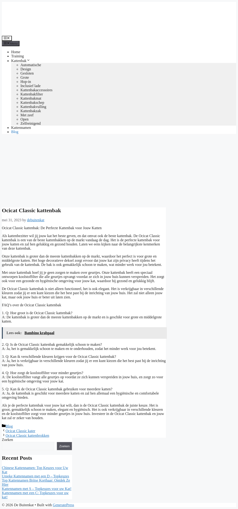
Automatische (30, 65)
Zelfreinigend (30, 123)
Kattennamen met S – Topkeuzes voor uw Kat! (36, 489)
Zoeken (7, 440)
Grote (24, 77)
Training (17, 56)
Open (24, 119)
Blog (14, 132)
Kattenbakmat (30, 98)
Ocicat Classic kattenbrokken (27, 435)
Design (25, 69)
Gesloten (27, 73)
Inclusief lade (30, 86)
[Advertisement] (119, 170)
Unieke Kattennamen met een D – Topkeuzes (35, 476)
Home (15, 52)
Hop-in (25, 82)
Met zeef (26, 115)
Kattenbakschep (32, 102)
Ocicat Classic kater (20, 431)
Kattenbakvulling (33, 107)
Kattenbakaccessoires (36, 90)
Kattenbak (20, 61)
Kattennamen (21, 128)
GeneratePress (63, 505)
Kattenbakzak (30, 111)
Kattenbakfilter (31, 94)
